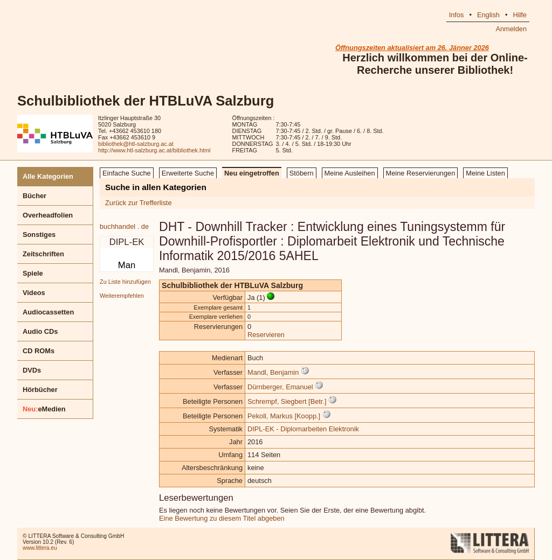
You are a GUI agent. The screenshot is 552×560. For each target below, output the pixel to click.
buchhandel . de (124, 226)
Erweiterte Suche (188, 173)
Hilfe (520, 15)
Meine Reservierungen (421, 173)
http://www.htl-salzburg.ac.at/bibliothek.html (154, 150)
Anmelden (511, 29)
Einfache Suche (126, 173)
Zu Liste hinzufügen (125, 281)
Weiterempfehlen (122, 295)
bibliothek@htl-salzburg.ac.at (136, 144)
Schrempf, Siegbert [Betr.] (287, 401)
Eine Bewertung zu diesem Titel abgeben (222, 518)
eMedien (44, 409)
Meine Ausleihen (350, 173)
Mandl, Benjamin (273, 372)
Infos (456, 15)
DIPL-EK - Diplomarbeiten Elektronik (303, 429)
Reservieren (266, 335)
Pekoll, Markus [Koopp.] (283, 416)
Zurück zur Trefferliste (138, 203)
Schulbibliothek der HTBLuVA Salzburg (145, 100)
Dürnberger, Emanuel (280, 387)
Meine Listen (485, 173)
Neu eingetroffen (251, 173)
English (488, 15)
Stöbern (301, 173)
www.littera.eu (40, 548)
